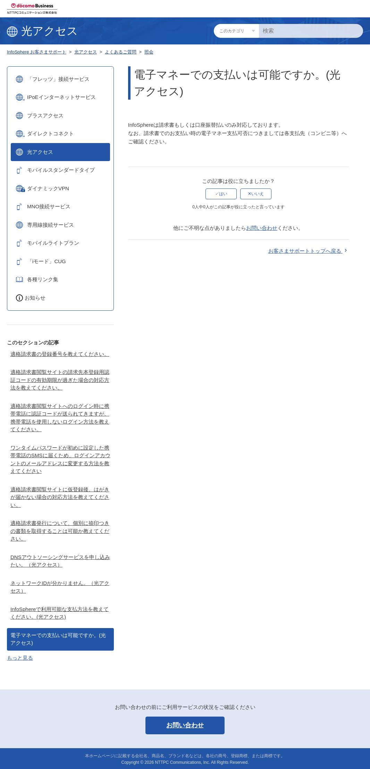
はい (223, 193)
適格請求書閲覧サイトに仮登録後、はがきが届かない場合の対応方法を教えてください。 (59, 497)
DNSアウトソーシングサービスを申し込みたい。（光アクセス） (60, 561)
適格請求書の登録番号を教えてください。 (59, 354)
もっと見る (20, 658)
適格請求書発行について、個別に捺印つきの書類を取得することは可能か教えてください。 (59, 531)
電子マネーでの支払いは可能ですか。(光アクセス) (58, 639)
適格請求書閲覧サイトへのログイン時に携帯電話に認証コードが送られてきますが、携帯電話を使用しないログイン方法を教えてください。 (59, 418)
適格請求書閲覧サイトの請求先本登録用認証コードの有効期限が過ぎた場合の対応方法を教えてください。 (59, 380)
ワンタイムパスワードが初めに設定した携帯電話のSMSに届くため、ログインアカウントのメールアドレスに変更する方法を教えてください (60, 459)
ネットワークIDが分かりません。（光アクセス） (59, 587)
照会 (148, 52)
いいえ (257, 193)
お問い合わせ (261, 228)
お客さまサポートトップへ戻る (308, 251)
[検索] (311, 31)
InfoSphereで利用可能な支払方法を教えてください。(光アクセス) (59, 613)
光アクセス (85, 52)
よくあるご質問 (120, 52)
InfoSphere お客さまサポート (36, 52)
